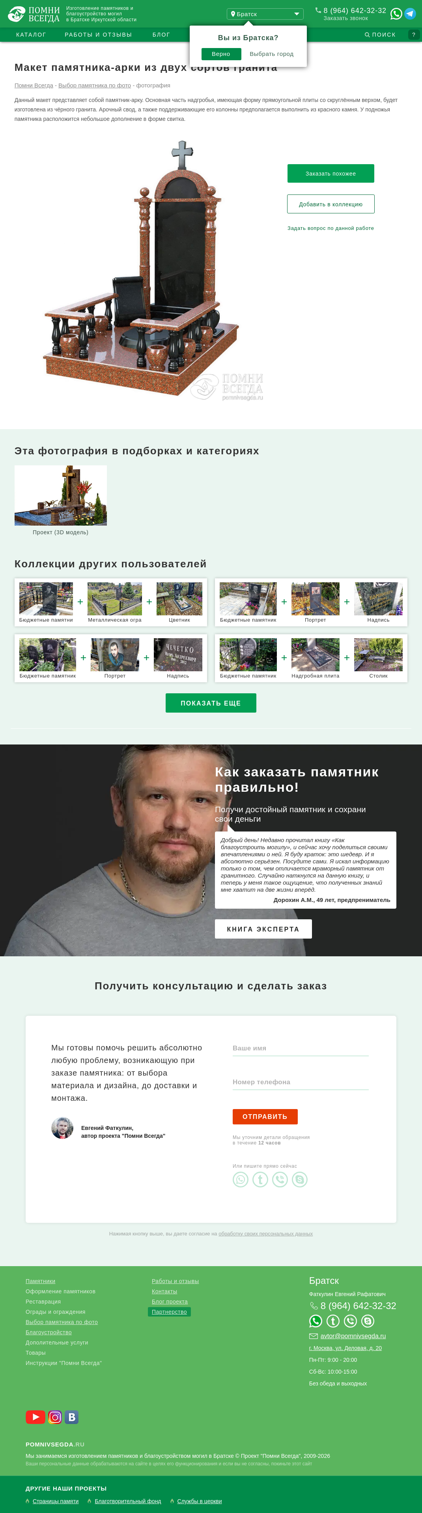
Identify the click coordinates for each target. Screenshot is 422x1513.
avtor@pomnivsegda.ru (353, 1336)
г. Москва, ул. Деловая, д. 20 (345, 1348)
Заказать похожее (331, 173)
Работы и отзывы (98, 34)
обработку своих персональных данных (265, 1234)
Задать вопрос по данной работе (331, 228)
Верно (221, 53)
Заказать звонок (346, 18)
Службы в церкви (199, 1501)
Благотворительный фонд (128, 1501)
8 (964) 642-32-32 (355, 11)
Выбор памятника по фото (62, 1322)
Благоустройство (49, 1332)
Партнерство (169, 1312)
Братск (324, 1280)
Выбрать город (272, 53)
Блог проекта (170, 1301)
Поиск (384, 34)
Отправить (265, 1116)
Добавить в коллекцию (330, 204)
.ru (55, 1444)
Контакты (164, 1291)
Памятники (40, 1281)
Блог (162, 34)
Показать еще (211, 703)
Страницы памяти (55, 1501)
